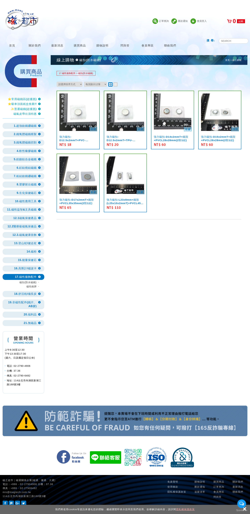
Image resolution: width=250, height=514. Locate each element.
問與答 (125, 41)
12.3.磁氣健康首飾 (24, 234)
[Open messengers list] (241, 503)
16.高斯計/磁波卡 (25, 268)
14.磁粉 (32, 251)
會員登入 (198, 21)
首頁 (12, 41)
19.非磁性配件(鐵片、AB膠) (22, 304)
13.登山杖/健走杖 (25, 243)
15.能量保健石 (27, 260)
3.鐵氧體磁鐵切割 (25, 142)
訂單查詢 (160, 21)
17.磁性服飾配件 (26, 276)
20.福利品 (30, 314)
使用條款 (172, 486)
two (110, 84)
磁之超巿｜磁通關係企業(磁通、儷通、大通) (29, 480)
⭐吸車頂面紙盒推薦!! (22, 103)
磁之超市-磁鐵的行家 (22, 19)
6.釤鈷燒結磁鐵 (27, 167)
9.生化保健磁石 (27, 192)
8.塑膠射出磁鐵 (27, 184)
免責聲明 (172, 481)
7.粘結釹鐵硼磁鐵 (25, 176)
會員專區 (147, 41)
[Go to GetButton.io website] (241, 510)
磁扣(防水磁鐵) (28, 282)
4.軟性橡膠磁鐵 (27, 150)
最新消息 (57, 41)
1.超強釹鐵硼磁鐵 (25, 125)
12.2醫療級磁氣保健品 (22, 226)
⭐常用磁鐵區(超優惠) (22, 99)
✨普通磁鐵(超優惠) (24, 109)
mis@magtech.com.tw (17, 492)
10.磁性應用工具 (26, 201)
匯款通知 (179, 21)
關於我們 (35, 41)
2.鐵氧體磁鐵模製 (25, 134)
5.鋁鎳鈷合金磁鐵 (25, 159)
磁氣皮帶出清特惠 (25, 113)
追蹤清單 (199, 491)
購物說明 (102, 41)
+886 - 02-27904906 (24, 484)
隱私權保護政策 (185, 509)
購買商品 (80, 41)
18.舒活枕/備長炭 (25, 293)
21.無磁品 (30, 323)
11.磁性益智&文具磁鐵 (22, 209)
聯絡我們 (170, 41)
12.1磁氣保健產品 (25, 218)
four (115, 84)
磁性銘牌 (31, 286)
